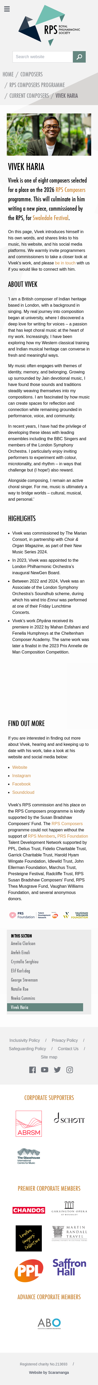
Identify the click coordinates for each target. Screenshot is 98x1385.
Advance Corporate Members (49, 1297)
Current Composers (29, 95)
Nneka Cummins (23, 998)
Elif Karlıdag (20, 970)
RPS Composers (70, 189)
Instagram (21, 775)
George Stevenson (24, 980)
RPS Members (41, 836)
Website (19, 767)
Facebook (21, 784)
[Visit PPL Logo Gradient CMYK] (29, 1274)
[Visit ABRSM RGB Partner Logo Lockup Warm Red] (29, 1127)
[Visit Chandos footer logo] (29, 1213)
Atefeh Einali (20, 952)
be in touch (65, 263)
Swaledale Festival (50, 218)
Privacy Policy (65, 1040)
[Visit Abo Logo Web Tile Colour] (49, 1323)
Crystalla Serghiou (24, 961)
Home (8, 74)
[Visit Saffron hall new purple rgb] (69, 1270)
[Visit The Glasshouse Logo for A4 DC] (29, 1159)
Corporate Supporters (49, 1098)
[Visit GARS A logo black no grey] (69, 1211)
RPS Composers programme (37, 84)
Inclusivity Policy (25, 1040)
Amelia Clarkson (23, 943)
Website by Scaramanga (49, 1372)
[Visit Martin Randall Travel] (69, 1236)
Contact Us (69, 1049)
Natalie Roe (19, 989)
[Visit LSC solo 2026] (29, 1241)
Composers (31, 74)
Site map (49, 1057)
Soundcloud (23, 792)
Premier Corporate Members (49, 1188)
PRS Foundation (72, 836)
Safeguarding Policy (28, 1049)
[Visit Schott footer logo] (69, 1123)
